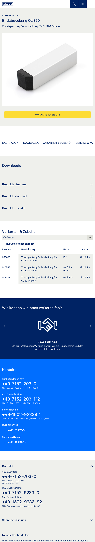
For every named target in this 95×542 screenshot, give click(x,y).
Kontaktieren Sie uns (47, 114)
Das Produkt (11, 142)
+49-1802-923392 (21, 414)
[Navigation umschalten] (91, 4)
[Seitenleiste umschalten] (82, 4)
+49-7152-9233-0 (20, 492)
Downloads (31, 142)
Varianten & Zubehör (57, 142)
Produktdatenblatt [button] (47, 196)
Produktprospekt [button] (47, 208)
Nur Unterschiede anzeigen (18, 243)
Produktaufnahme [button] (47, 184)
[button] (3, 326)
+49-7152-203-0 (19, 383)
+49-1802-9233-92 (22, 501)
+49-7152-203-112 (21, 398)
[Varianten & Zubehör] (47, 238)
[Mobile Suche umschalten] (74, 4)
